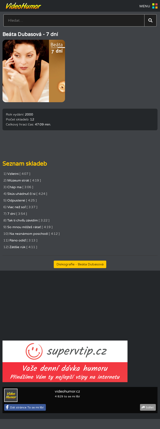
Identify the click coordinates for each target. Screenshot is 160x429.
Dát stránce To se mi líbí (27, 407)
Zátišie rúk (17, 247)
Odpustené (16, 200)
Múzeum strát (18, 180)
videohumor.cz (67, 391)
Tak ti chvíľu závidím (22, 220)
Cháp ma (14, 187)
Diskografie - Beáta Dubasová (80, 264)
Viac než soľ (16, 207)
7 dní (11, 214)
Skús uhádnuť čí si (21, 194)
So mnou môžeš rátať (24, 227)
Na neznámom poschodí (28, 234)
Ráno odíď (17, 240)
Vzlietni (13, 174)
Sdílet (150, 407)
